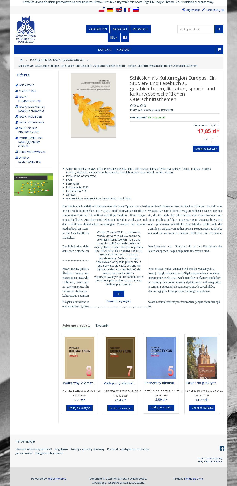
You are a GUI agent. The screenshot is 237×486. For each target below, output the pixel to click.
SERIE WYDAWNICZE (32, 152)
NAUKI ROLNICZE (30, 116)
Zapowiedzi (98, 29)
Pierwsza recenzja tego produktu (151, 109)
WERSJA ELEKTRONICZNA (29, 159)
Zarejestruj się (213, 10)
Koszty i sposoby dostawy (87, 449)
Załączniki (102, 326)
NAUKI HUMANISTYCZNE (30, 98)
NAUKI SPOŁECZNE (31, 122)
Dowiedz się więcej (118, 301)
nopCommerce (57, 478)
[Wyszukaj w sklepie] (196, 29)
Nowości (120, 29)
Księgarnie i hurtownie (49, 453)
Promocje (140, 29)
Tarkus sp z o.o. (194, 478)
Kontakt (124, 50)
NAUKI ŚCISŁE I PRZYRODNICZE (28, 130)
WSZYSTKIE (26, 85)
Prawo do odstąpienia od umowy (128, 449)
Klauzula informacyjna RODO (34, 449)
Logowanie (191, 10)
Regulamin (61, 449)
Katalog (105, 50)
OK (118, 294)
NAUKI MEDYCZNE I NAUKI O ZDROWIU (31, 108)
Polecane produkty (76, 326)
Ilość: (206, 139)
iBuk (113, 38)
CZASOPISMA (27, 91)
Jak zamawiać (24, 453)
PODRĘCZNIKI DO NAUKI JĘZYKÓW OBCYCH (30, 142)
